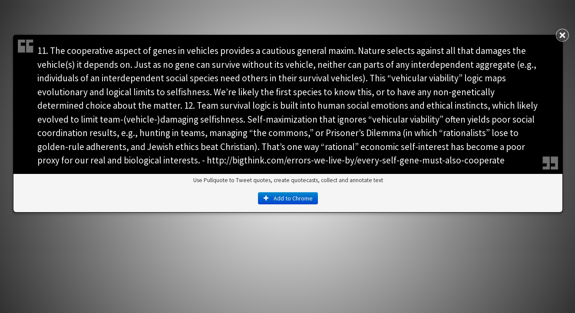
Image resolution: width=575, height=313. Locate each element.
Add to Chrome (288, 198)
